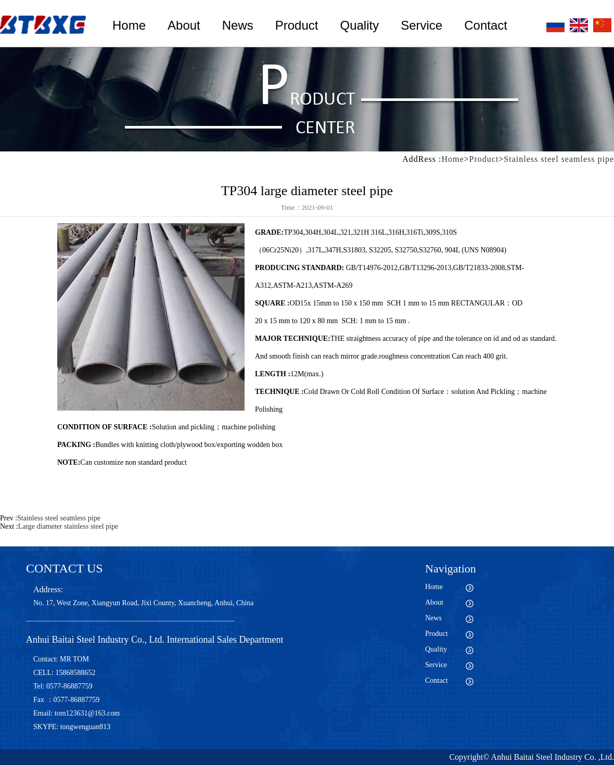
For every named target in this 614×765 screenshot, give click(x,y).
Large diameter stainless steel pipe (68, 526)
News (237, 25)
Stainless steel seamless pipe (559, 159)
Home (129, 25)
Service (421, 25)
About (184, 25)
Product (296, 25)
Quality (359, 25)
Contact (485, 25)
